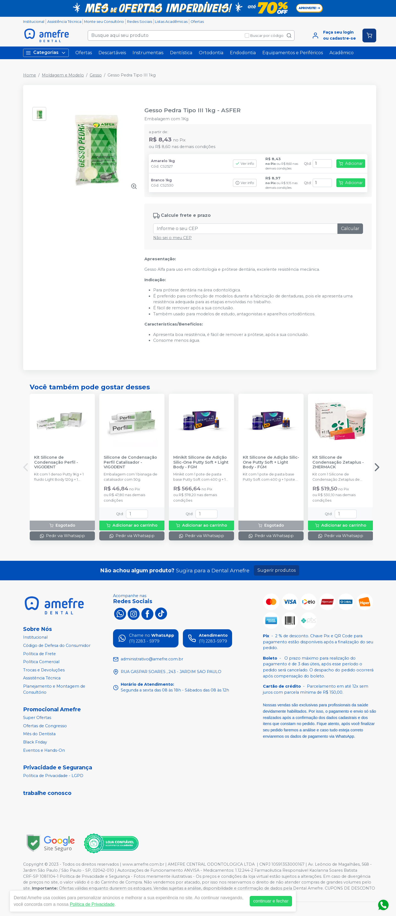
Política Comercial (41, 661)
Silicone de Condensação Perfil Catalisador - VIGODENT (130, 462)
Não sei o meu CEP (172, 237)
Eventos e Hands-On (44, 750)
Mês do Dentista (39, 734)
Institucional (33, 22)
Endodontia (243, 52)
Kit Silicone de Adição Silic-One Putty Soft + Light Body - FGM (271, 462)
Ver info (244, 164)
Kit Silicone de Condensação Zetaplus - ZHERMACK (338, 462)
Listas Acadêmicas (171, 22)
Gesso (96, 75)
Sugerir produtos (276, 570)
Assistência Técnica (64, 22)
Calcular (350, 228)
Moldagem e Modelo (63, 75)
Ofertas (197, 22)
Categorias (46, 53)
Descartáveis (112, 52)
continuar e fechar (270, 901)
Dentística (181, 52)
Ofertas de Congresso (45, 725)
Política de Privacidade (92, 904)
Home (29, 75)
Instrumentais (148, 52)
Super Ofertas (37, 717)
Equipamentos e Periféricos (292, 52)
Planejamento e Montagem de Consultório (54, 689)
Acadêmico (341, 52)
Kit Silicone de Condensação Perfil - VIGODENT (56, 462)
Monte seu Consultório (104, 22)
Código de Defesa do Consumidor (56, 645)
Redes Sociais (139, 22)
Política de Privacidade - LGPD (53, 775)
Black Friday (35, 742)
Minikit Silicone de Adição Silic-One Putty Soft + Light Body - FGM (201, 462)
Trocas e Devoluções (44, 670)
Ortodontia (211, 52)
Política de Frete (39, 653)
